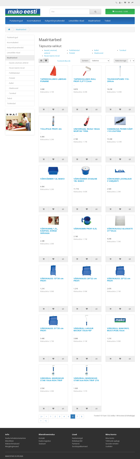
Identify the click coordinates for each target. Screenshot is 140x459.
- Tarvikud (11, 93)
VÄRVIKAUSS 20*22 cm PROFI (85, 279)
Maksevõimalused (12, 444)
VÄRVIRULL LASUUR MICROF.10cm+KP (83, 329)
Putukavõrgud (16, 20)
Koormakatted (34, 20)
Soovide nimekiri (112, 444)
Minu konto (110, 438)
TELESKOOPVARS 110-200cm (118, 80)
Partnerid (75, 444)
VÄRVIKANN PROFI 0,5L (85, 228)
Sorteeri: (85, 60)
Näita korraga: (120, 60)
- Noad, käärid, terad (16, 68)
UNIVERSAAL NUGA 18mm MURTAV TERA (87, 130)
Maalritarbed (94, 20)
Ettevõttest (9, 441)
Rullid (96, 50)
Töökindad (11, 103)
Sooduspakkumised (80, 446)
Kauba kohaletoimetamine (15, 438)
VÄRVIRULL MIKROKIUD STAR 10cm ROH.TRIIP (52, 379)
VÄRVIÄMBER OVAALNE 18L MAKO (85, 179)
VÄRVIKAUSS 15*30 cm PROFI (51, 279)
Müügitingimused (12, 446)
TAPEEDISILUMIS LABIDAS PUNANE (53, 80)
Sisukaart (42, 444)
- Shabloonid (12, 88)
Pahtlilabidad (74, 50)
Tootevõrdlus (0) (63, 61)
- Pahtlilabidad (13, 73)
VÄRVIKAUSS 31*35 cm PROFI (51, 329)
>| (46, 421)
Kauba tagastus (45, 441)
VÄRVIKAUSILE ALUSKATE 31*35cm (120, 229)
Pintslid (72, 53)
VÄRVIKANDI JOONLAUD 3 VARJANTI (119, 179)
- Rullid (10, 83)
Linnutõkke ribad (76, 20)
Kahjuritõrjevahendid (54, 20)
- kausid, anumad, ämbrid (17, 63)
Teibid (107, 20)
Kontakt (42, 438)
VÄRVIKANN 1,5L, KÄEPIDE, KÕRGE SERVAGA (49, 230)
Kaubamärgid (77, 438)
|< (41, 416)
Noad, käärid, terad (52, 56)
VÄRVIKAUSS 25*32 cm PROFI (118, 279)
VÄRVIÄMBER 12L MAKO (52, 178)
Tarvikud (122, 50)
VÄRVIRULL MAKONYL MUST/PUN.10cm (118, 329)
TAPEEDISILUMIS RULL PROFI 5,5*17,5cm (85, 80)
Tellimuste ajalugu (113, 441)
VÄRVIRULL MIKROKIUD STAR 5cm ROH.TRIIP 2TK (86, 379)
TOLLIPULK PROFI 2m (51, 128)
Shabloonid (98, 53)
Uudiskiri (109, 446)
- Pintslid (11, 78)
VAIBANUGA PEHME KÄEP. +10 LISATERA (120, 130)
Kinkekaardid (77, 441)
